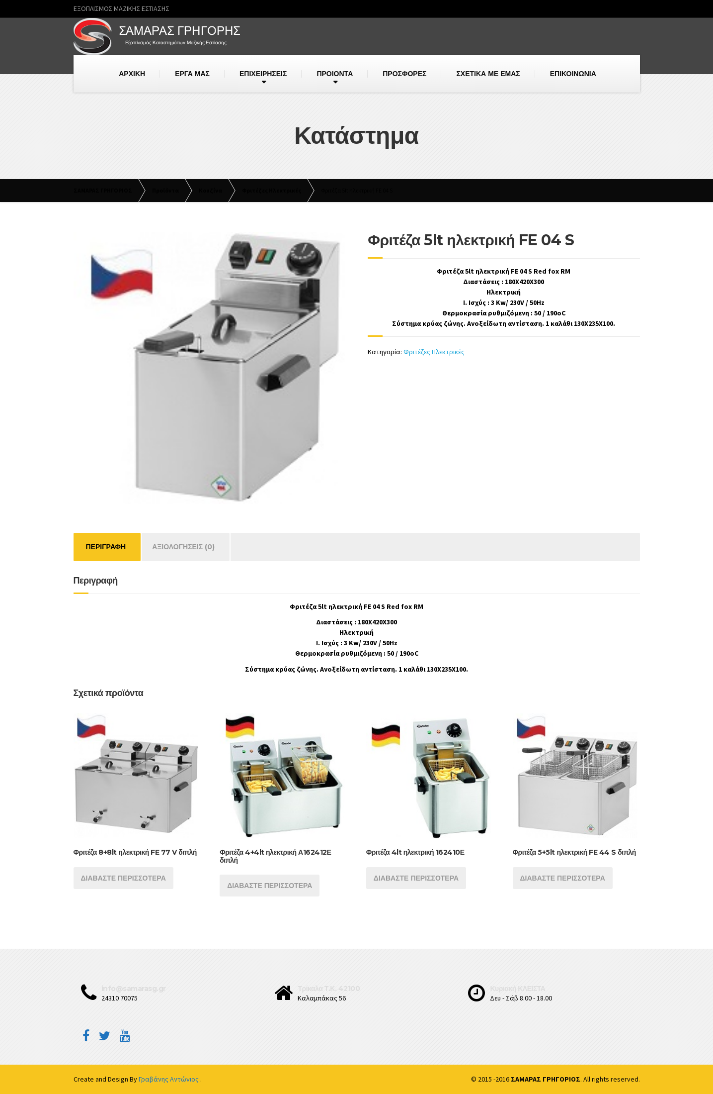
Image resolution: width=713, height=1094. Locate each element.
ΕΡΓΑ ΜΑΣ (192, 73)
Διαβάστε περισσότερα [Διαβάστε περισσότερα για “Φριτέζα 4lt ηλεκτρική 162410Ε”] (416, 878)
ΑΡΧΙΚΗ (132, 73)
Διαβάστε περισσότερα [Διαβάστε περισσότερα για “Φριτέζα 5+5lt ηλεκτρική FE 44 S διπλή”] (562, 878)
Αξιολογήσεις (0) (183, 546)
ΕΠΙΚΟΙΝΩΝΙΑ (573, 73)
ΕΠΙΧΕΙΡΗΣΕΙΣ (263, 73)
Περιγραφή (106, 546)
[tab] (106, 547)
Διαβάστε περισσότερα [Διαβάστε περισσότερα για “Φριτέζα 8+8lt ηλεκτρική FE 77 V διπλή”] (123, 878)
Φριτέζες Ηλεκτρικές (434, 351)
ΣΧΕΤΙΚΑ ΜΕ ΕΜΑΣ (488, 73)
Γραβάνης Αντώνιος (169, 1079)
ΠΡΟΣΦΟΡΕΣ (404, 73)
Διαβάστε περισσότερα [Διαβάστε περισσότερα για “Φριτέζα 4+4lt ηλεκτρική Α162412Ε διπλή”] (269, 885)
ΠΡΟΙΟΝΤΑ (335, 73)
